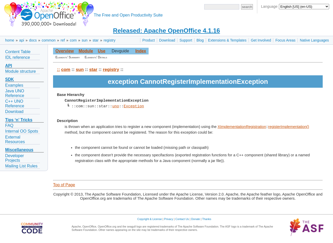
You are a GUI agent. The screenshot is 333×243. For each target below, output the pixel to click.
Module (86, 51)
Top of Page (64, 185)
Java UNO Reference (14, 93)
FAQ (9, 125)
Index (140, 51)
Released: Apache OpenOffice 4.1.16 (166, 30)
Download (167, 40)
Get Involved (261, 40)
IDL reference (17, 57)
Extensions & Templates (227, 40)
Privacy (168, 219)
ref (63, 40)
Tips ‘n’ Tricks (18, 120)
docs (33, 40)
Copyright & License (149, 219)
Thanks (206, 219)
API (8, 65)
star (95, 40)
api (21, 40)
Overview (64, 51)
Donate (195, 219)
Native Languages (314, 40)
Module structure (20, 71)
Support (186, 40)
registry (109, 40)
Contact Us (182, 219)
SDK (9, 79)
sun (85, 40)
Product (148, 40)
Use (101, 51)
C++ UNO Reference (14, 103)
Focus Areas (285, 40)
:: (58, 69)
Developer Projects (14, 158)
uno (115, 106)
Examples (14, 85)
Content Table (17, 52)
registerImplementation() (288, 127)
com (73, 40)
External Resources (15, 139)
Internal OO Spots (21, 131)
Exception (134, 106)
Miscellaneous (19, 150)
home (9, 40)
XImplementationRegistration (242, 127)
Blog (200, 40)
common (49, 40)
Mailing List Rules (21, 166)
